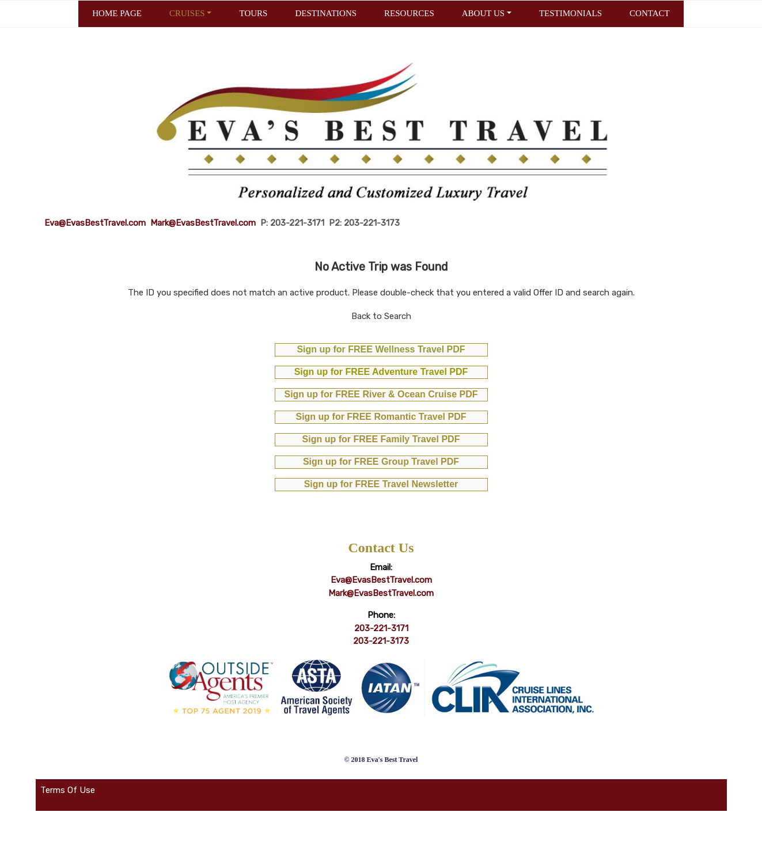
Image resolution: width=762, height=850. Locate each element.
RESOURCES (409, 13)
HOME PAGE (117, 13)
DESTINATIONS (326, 13)
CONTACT (650, 13)
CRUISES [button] (187, 13)
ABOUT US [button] (483, 13)
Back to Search (381, 316)
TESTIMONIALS (570, 13)
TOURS (253, 13)
